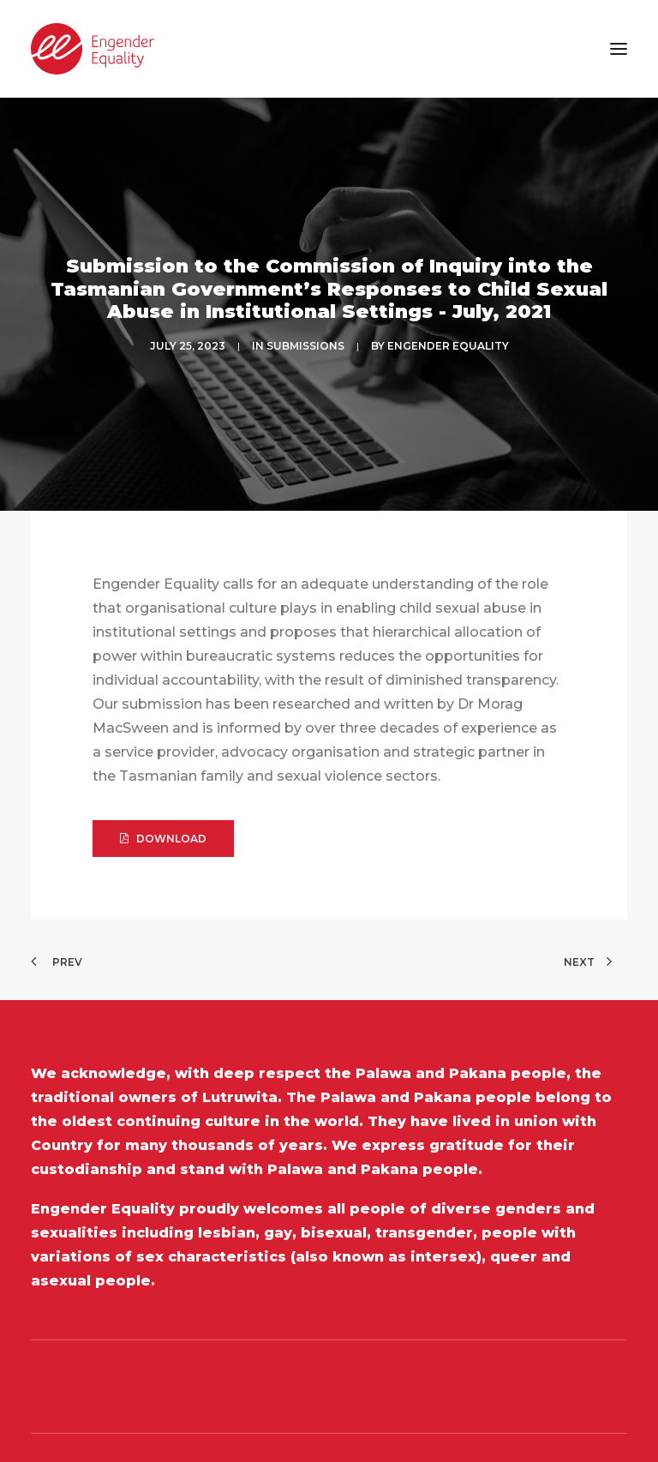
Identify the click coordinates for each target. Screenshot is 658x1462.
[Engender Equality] (92, 49)
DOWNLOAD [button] (163, 776)
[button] (618, 49)
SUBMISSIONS (305, 314)
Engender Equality (448, 314)
